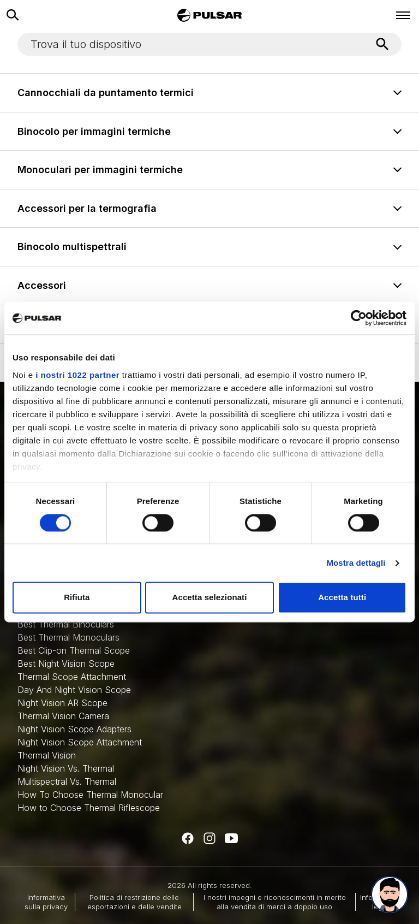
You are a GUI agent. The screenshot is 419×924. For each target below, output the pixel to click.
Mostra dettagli (355, 562)
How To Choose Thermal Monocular (90, 794)
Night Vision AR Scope (62, 702)
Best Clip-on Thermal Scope (73, 650)
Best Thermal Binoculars (65, 624)
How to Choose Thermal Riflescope (88, 807)
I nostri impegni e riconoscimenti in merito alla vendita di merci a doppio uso (274, 901)
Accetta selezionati (209, 597)
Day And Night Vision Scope (74, 689)
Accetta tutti (342, 597)
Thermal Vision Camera (63, 715)
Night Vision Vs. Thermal (65, 768)
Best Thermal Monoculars (68, 637)
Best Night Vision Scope (66, 663)
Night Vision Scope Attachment (79, 742)
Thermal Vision (46, 755)
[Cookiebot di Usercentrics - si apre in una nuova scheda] (358, 318)
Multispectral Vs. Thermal (66, 781)
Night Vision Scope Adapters (74, 729)
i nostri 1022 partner (77, 375)
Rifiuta (76, 597)
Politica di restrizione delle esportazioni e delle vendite (134, 901)
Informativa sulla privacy (46, 901)
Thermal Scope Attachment (71, 676)
